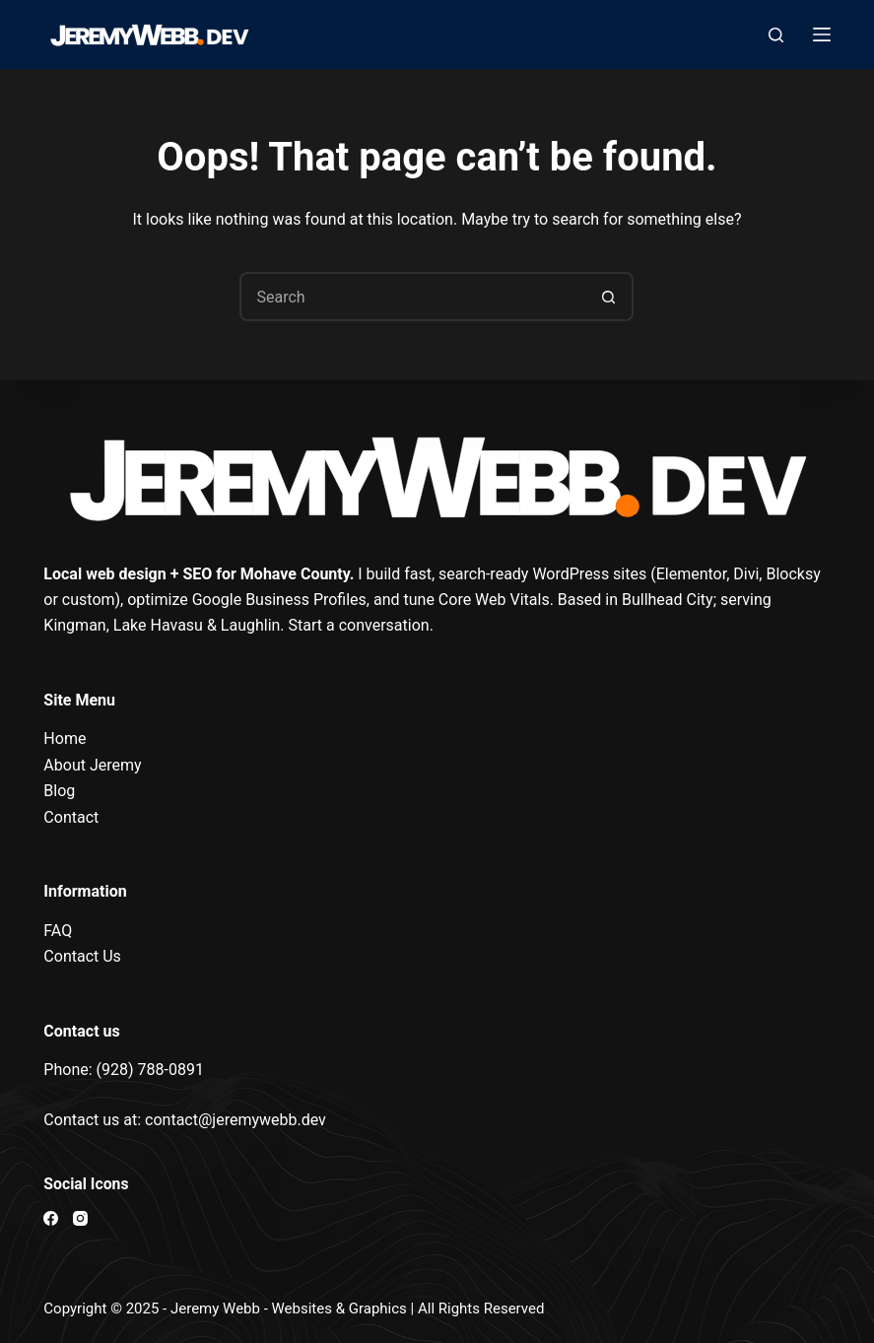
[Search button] (609, 296)
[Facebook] (50, 1218)
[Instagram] (80, 1218)
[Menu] (822, 34)
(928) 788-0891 (150, 1069)
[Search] (776, 35)
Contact (71, 817)
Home (64, 738)
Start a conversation (359, 625)
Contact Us (82, 956)
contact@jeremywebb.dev (235, 1119)
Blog (59, 790)
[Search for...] (411, 296)
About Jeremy (92, 765)
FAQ (57, 930)
